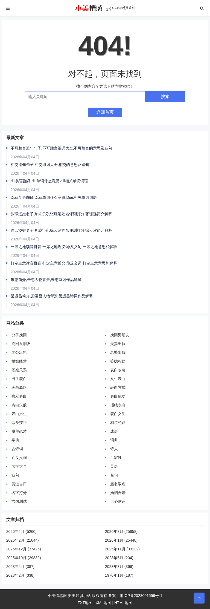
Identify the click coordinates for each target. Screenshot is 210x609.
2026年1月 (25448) (121, 540)
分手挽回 (19, 335)
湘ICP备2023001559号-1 (141, 595)
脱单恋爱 (19, 431)
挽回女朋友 (21, 343)
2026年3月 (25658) (121, 531)
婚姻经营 (19, 361)
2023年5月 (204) (119, 558)
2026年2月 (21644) (22, 540)
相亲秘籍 (118, 422)
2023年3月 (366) (119, 566)
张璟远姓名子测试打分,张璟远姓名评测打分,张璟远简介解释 (61, 214)
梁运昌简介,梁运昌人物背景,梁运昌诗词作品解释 (52, 296)
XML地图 (103, 603)
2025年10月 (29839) (23, 558)
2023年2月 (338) (20, 575)
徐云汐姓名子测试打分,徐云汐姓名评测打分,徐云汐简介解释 (61, 230)
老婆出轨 (118, 352)
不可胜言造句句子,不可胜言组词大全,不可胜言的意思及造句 (61, 148)
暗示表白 (19, 396)
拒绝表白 (118, 405)
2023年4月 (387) (20, 566)
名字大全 (19, 466)
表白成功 (118, 396)
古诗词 (17, 449)
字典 (15, 440)
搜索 (165, 96)
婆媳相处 (118, 361)
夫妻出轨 (118, 343)
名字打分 (19, 492)
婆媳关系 (19, 370)
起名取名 (118, 484)
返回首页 (105, 112)
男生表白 (19, 379)
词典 (114, 440)
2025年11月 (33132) (122, 549)
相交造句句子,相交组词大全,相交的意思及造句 (50, 164)
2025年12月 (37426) (23, 549)
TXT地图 (85, 603)
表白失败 (19, 405)
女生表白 (118, 379)
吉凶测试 (19, 501)
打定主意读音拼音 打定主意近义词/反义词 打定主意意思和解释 (64, 263)
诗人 (114, 449)
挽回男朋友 (119, 335)
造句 (15, 475)
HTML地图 (123, 603)
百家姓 (116, 457)
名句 (114, 475)
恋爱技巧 (19, 422)
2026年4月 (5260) (21, 531)
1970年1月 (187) (119, 575)
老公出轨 (19, 352)
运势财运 (118, 501)
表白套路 (19, 387)
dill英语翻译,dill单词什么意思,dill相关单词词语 (49, 181)
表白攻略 (118, 370)
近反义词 (19, 457)
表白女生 (118, 414)
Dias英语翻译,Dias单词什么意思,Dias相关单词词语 (54, 197)
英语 (114, 466)
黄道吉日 (19, 484)
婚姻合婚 (118, 492)
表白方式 (118, 387)
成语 (114, 431)
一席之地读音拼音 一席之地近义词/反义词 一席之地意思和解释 (64, 247)
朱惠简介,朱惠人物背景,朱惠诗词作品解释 (46, 279)
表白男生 (19, 414)
